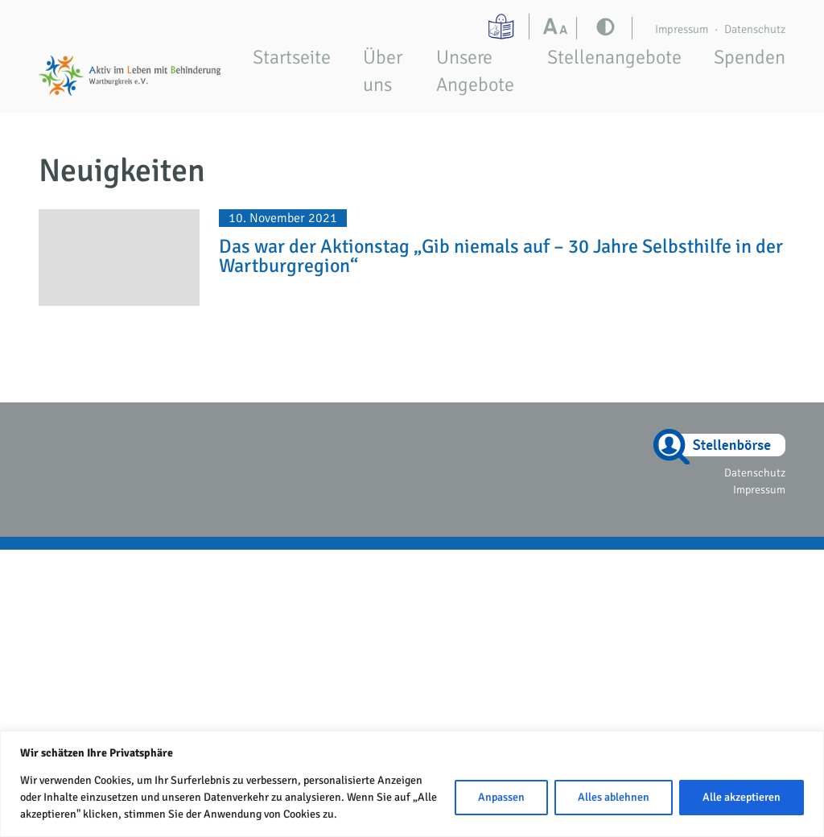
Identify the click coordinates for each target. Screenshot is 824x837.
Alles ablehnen (613, 797)
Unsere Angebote (475, 71)
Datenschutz (754, 29)
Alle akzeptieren (741, 797)
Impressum (681, 29)
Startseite (292, 57)
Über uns (382, 71)
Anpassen (501, 797)
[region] (412, 784)
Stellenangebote (614, 57)
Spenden (749, 57)
